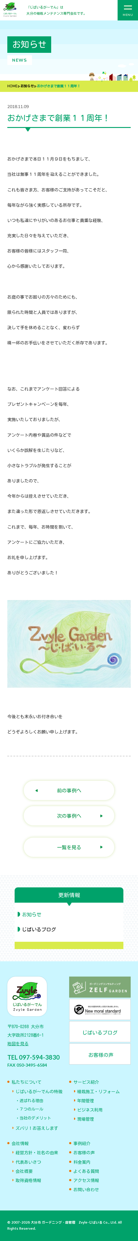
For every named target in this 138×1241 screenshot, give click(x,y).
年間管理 (85, 1101)
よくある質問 (86, 1171)
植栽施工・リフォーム (98, 1092)
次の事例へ (69, 816)
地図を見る (18, 1044)
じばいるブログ (39, 929)
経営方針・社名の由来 (37, 1153)
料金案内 (81, 1162)
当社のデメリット (35, 1118)
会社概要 (24, 1171)
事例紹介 (81, 1143)
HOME (12, 86)
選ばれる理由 (31, 1101)
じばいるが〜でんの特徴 (39, 1092)
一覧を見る (69, 847)
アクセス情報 (86, 1180)
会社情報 (20, 1143)
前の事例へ (69, 790)
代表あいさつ (28, 1162)
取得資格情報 (28, 1180)
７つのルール (31, 1109)
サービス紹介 (86, 1082)
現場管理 (85, 1119)
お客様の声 (84, 1153)
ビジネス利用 (90, 1110)
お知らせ (27, 86)
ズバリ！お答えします (37, 1128)
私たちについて (26, 1082)
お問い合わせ (86, 1190)
